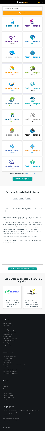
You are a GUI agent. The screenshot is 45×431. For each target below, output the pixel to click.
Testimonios (6, 388)
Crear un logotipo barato (9, 340)
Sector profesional (7, 336)
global (21, 198)
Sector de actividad (7, 334)
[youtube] (9, 428)
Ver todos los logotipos (22, 179)
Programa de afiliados (8, 395)
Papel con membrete (8, 360)
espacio (28, 173)
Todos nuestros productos (9, 356)
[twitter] (6, 428)
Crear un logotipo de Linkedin (10, 371)
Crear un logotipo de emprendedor (11, 342)
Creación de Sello (7, 362)
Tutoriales (5, 386)
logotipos (5, 327)
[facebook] (4, 428)
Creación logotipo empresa (9, 330)
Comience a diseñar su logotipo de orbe (22, 268)
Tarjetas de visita (7, 358)
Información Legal (7, 393)
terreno (33, 173)
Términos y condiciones (9, 391)
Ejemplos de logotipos (8, 345)
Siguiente (22, 13)
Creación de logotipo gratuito (10, 338)
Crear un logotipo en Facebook (10, 369)
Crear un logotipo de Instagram (10, 373)
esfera (28, 198)
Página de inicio (22, 2)
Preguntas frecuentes (8, 397)
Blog (4, 384)
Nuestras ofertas (7, 323)
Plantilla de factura (7, 367)
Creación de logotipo (8, 325)
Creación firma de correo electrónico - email (14, 364)
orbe (15, 198)
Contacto (5, 399)
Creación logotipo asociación (10, 332)
